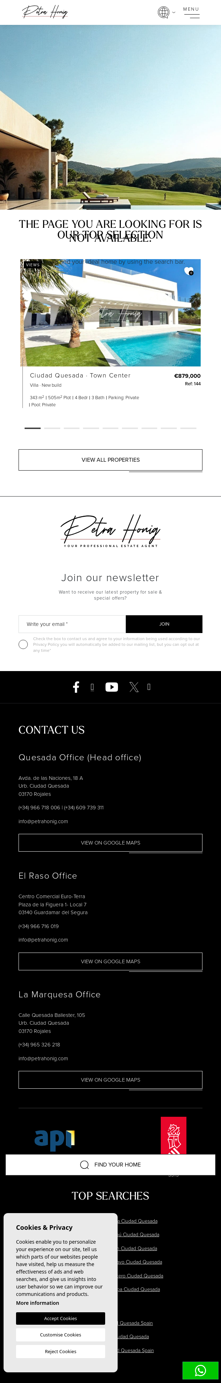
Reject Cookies (60, 1351)
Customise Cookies (60, 1334)
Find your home (110, 1164)
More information (37, 1302)
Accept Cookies (60, 1318)
